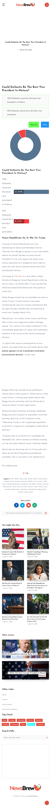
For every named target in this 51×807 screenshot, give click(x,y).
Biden (17, 479)
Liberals (45, 484)
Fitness (30, 720)
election (18, 481)
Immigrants (24, 484)
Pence (41, 487)
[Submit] (47, 737)
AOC (12, 479)
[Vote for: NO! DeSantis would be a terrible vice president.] (25, 112)
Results (33, 124)
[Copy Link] (25, 513)
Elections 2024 (26, 481)
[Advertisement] (25, 23)
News (23, 724)
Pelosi (36, 487)
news (14, 487)
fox (34, 481)
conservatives (42, 479)
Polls (27, 473)
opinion (30, 487)
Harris (4, 484)
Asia (4, 720)
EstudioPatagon (32, 796)
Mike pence (7, 487)
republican (24, 489)
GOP (45, 481)
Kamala (39, 484)
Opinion (31, 724)
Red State (15, 489)
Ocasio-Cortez (22, 487)
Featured (21, 720)
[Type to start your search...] (25, 737)
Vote (45, 124)
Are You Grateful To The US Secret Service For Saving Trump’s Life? (37, 619)
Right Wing (42, 489)
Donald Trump (9, 481)
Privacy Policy (7, 704)
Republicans (33, 489)
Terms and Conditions (9, 709)
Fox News (39, 481)
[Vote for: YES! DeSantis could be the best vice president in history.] (25, 100)
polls (45, 487)
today (26, 492)
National (14, 724)
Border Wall (32, 479)
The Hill (18, 276)
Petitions (40, 724)
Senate (20, 492)
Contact (5, 700)
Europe (12, 720)
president (8, 489)
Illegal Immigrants (13, 484)
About (4, 695)
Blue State (23, 479)
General (39, 720)
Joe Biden (32, 484)
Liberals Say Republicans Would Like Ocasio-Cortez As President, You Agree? (37, 586)
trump (31, 492)
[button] (27, 100)
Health (5, 724)
